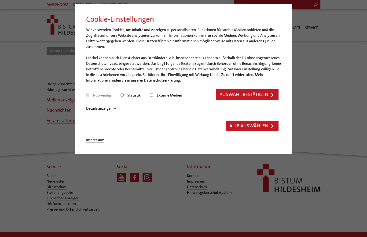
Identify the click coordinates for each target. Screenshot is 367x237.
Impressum (95, 139)
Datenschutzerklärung (162, 80)
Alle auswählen (252, 126)
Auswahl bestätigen (247, 94)
